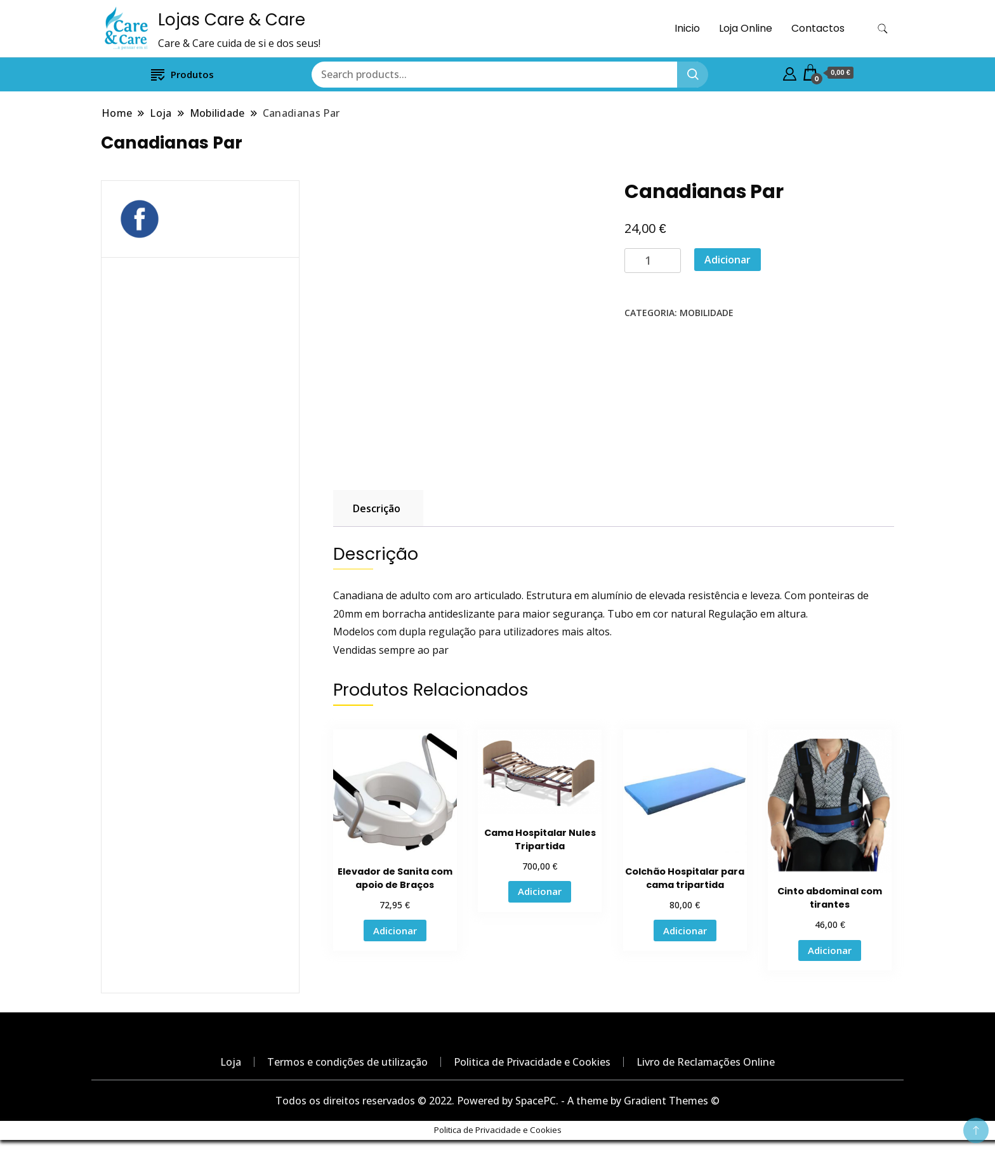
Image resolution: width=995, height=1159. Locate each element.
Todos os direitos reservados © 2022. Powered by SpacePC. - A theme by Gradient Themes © (497, 1101)
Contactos (818, 28)
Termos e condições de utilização (347, 1062)
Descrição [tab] (376, 508)
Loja (230, 1062)
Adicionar (727, 260)
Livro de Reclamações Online (705, 1062)
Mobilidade (707, 313)
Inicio (687, 28)
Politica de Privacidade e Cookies (532, 1062)
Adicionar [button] (395, 930)
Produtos (182, 74)
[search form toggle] (882, 29)
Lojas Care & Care (231, 19)
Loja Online (745, 28)
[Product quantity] (652, 260)
